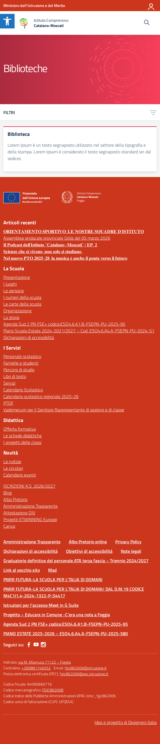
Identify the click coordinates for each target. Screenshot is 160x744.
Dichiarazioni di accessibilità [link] (28, 337)
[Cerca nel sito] (146, 23)
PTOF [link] (8, 403)
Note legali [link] (131, 551)
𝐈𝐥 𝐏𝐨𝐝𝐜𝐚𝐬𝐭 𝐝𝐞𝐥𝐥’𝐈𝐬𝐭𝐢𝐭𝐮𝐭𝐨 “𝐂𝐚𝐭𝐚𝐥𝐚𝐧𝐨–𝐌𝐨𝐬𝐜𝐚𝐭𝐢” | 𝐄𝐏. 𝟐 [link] (50, 244)
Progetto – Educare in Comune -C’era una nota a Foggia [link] (56, 614)
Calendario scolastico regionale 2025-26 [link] (41, 396)
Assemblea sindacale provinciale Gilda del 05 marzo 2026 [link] (56, 238)
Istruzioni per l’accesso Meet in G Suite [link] (41, 605)
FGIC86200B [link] (52, 690)
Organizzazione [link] (17, 310)
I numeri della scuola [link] (22, 297)
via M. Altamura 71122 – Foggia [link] (44, 662)
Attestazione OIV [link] (19, 512)
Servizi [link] (9, 383)
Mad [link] (52, 570)
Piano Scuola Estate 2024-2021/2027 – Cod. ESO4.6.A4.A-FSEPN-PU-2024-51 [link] (78, 330)
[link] (7, 21)
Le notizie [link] (12, 461)
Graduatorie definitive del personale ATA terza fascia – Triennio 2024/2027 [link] (76, 560)
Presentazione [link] (16, 277)
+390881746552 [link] (36, 668)
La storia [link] (11, 317)
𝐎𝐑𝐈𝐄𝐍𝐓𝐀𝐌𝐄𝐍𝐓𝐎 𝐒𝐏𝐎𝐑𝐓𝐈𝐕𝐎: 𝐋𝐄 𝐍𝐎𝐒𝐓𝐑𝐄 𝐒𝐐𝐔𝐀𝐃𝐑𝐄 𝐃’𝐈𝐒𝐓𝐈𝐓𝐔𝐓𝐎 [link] (73, 231)
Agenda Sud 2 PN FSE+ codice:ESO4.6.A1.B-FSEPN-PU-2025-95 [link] (64, 324)
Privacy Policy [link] (128, 541)
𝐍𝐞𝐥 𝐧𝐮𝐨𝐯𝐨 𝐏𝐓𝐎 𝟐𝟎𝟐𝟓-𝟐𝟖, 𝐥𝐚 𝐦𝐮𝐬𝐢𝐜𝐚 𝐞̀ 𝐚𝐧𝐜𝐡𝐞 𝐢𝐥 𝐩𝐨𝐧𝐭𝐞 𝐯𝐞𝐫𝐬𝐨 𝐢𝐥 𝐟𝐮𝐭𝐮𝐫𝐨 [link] (65, 258)
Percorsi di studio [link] (18, 369)
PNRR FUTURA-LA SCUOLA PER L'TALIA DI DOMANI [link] (52, 579)
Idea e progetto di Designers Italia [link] (126, 722)
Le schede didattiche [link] (22, 435)
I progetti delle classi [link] (22, 442)
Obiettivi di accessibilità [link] (89, 551)
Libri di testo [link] (14, 376)
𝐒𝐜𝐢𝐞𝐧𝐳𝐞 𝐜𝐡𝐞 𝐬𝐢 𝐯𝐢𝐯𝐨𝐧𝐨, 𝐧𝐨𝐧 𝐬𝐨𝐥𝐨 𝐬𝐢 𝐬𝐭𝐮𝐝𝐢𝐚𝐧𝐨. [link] (42, 251)
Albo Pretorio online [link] (88, 541)
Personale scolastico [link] (22, 356)
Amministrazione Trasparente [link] (30, 506)
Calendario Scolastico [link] (23, 389)
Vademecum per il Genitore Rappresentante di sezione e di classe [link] (63, 409)
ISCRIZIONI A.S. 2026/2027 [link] (29, 486)
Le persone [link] (13, 290)
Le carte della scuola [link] (22, 304)
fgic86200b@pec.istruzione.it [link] (84, 674)
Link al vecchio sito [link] (21, 570)
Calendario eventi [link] (19, 475)
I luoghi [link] (10, 284)
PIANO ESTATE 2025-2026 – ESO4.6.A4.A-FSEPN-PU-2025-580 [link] (65, 633)
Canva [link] (9, 526)
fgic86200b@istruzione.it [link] (86, 668)
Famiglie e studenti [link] (20, 363)
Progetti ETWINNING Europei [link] (30, 519)
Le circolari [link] (13, 468)
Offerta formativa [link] (19, 429)
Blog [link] (7, 492)
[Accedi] (151, 5)
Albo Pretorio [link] (15, 499)
